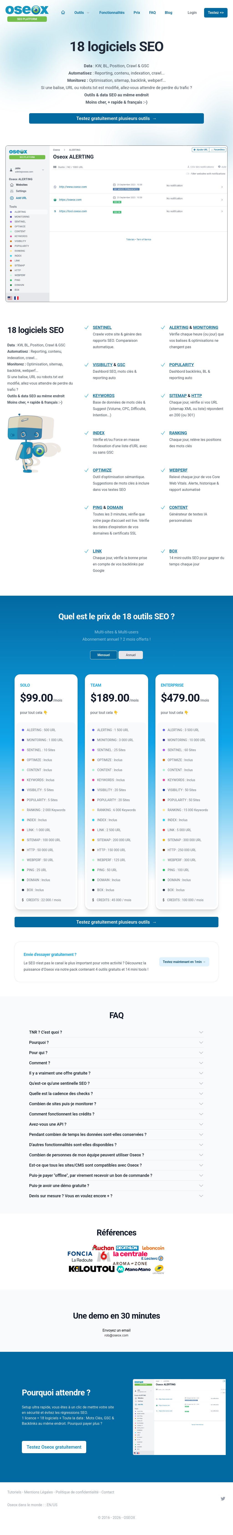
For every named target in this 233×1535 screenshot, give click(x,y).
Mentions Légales (38, 1492)
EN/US (52, 1505)
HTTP (196, 395)
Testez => (216, 12)
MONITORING (205, 327)
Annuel (131, 655)
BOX (173, 551)
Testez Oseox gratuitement (54, 1447)
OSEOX (129, 1517)
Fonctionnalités (112, 12)
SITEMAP (178, 395)
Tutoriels (14, 1492)
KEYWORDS (103, 395)
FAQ (152, 12)
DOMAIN (115, 507)
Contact (107, 1492)
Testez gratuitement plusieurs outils (116, 118)
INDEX (98, 432)
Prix (137, 12)
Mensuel (104, 655)
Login (192, 12)
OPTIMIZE (102, 470)
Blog (168, 12)
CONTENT (178, 507)
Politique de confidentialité (77, 1492)
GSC (121, 364)
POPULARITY (181, 364)
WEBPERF (178, 470)
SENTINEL (102, 327)
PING (97, 507)
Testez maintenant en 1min (184, 962)
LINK (97, 551)
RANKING (178, 432)
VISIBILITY (103, 364)
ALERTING (178, 327)
